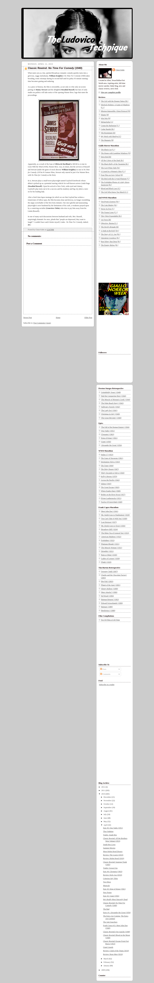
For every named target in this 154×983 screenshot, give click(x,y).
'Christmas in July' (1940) (110, 414)
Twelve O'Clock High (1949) (111, 502)
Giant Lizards (108, 947)
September (108, 807)
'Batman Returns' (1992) (110, 599)
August (106, 811)
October (107, 804)
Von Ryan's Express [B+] (110, 202)
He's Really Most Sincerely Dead (115, 899)
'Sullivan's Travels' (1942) (110, 407)
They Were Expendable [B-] (111, 216)
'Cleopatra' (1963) (107, 434)
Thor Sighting (108, 831)
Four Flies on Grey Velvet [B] (112, 175)
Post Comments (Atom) (42, 323)
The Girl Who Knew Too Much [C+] (114, 192)
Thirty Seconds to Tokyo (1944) (112, 473)
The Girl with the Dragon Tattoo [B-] (114, 101)
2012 (103, 787)
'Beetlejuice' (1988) (108, 610)
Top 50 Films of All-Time (110, 620)
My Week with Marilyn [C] (111, 136)
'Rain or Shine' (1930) (109, 555)
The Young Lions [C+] (109, 212)
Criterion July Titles (110, 878)
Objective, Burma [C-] (109, 223)
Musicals (106, 886)
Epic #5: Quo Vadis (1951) (113, 828)
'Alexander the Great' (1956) (111, 445)
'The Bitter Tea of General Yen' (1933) (115, 533)
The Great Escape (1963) (110, 487)
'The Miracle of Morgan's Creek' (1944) (115, 400)
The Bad (106, 909)
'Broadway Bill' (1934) (109, 529)
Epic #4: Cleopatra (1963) (112, 872)
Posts (103, 669)
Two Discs (107, 882)
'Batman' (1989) (107, 607)
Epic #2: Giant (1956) (111, 896)
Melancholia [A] (107, 122)
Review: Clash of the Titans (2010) (116, 951)
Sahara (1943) (106, 484)
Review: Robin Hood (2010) (113, 858)
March (106, 959)
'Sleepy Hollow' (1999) (109, 589)
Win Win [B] (105, 118)
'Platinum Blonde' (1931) (110, 544)
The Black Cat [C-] (108, 150)
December (108, 797)
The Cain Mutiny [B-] (109, 205)
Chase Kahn (120, 70)
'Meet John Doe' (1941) (109, 511)
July (105, 814)
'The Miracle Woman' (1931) (111, 548)
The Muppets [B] (107, 140)
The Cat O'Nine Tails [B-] (110, 168)
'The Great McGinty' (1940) (111, 418)
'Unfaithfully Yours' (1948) (111, 392)
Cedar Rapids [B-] (107, 129)
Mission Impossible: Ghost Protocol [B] (115, 111)
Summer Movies (109, 848)
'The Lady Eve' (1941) (109, 410)
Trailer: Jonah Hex (110, 835)
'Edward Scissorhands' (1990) (112, 603)
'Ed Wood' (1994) (107, 596)
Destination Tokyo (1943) (110, 462)
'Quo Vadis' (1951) (108, 431)
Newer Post (27, 318)
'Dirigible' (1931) (107, 551)
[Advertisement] (114, 264)
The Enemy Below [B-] (109, 245)
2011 (103, 790)
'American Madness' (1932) (111, 537)
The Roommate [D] (108, 133)
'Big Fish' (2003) (107, 581)
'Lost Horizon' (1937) (109, 522)
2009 (103, 970)
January (107, 966)
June (105, 818)
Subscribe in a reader (106, 685)
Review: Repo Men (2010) (113, 954)
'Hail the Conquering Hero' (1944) (113, 396)
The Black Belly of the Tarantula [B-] (115, 164)
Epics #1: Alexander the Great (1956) (117, 913)
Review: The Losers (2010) (113, 855)
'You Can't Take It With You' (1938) (114, 519)
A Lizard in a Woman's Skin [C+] (113, 171)
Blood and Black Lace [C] (110, 188)
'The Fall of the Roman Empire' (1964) (115, 427)
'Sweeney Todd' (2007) (109, 571)
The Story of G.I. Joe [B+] (110, 234)
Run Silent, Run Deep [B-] (111, 242)
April (106, 825)
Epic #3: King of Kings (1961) (114, 889)
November (108, 800)
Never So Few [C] (107, 209)
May (105, 821)
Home (58, 318)
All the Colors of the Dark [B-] (112, 160)
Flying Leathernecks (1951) (111, 498)
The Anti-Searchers (110, 922)
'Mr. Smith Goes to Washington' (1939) (115, 515)
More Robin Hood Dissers (113, 851)
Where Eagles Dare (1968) (111, 491)
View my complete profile (111, 92)
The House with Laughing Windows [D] (116, 153)
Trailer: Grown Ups (110, 868)
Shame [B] (105, 115)
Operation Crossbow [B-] (110, 238)
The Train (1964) (107, 466)
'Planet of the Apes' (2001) (110, 585)
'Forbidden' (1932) (107, 540)
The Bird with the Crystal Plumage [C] (115, 179)
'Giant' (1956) (106, 442)
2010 (103, 794)
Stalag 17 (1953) (107, 455)
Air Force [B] (106, 220)
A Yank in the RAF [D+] (110, 231)
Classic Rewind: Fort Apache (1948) (116, 932)
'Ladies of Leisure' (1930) (110, 558)
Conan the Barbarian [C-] (110, 126)
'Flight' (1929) (106, 562)
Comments (105, 674)
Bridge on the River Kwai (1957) (113, 495)
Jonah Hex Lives (109, 845)
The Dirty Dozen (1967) (110, 469)
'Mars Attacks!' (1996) (109, 592)
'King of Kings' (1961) (109, 438)
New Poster (107, 892)
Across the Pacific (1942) (110, 480)
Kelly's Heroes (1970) (109, 476)
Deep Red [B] (106, 157)
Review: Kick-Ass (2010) (112, 875)
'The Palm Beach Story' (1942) (112, 403)
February (107, 962)
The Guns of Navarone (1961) (112, 458)
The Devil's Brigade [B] (110, 227)
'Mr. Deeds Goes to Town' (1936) (113, 526)
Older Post (88, 318)
